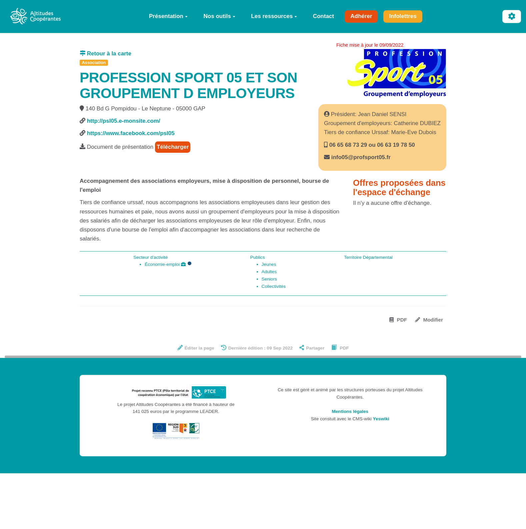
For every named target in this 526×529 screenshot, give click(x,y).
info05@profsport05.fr (361, 157)
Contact (323, 16)
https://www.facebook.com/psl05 (131, 133)
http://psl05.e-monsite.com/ (123, 121)
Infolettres (402, 16)
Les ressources (274, 16)
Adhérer (361, 16)
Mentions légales (350, 411)
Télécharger (173, 147)
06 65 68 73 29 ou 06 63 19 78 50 (371, 145)
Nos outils (219, 16)
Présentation (168, 16)
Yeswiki (381, 418)
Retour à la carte (105, 53)
